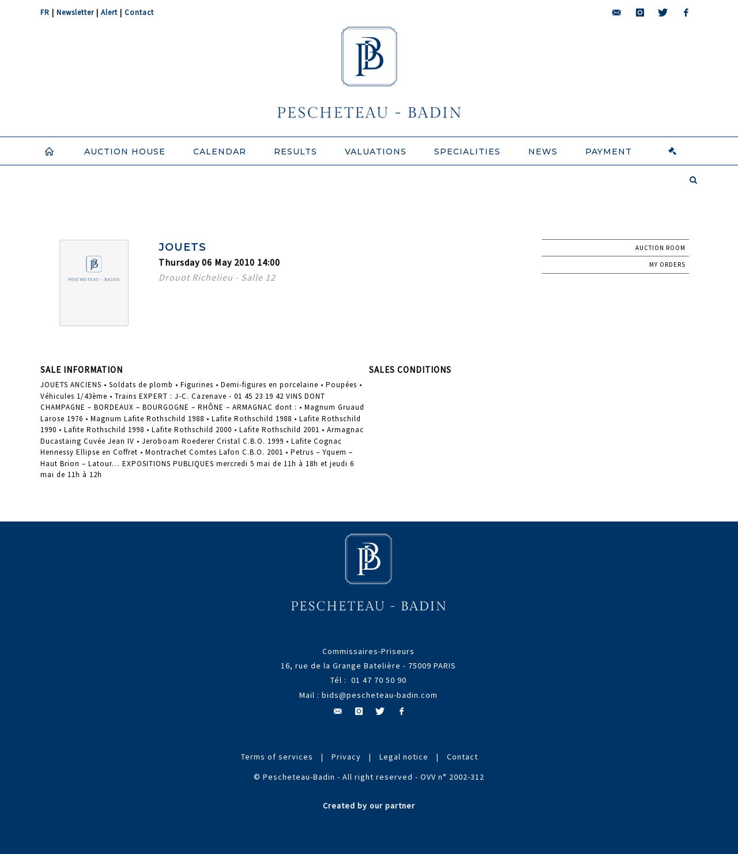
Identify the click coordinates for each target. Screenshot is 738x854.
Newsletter (75, 12)
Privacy (346, 756)
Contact (139, 12)
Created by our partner (369, 805)
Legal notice (403, 756)
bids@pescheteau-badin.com (380, 695)
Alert (109, 12)
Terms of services (277, 756)
